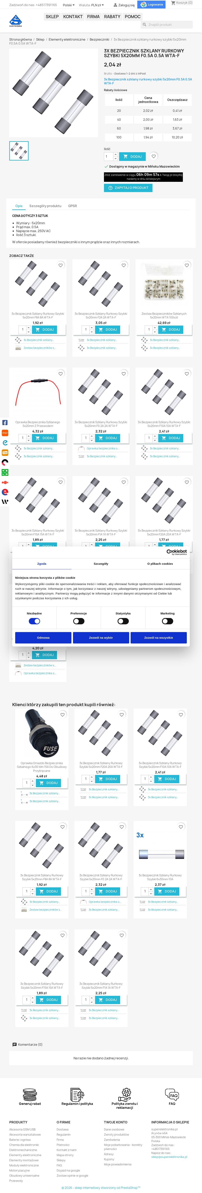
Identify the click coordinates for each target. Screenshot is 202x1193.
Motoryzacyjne (19, 1170)
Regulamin (64, 1134)
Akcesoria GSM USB (22, 1129)
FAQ (59, 1165)
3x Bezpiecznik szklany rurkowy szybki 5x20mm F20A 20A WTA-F (164, 532)
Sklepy (61, 1160)
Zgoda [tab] (41, 563)
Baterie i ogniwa (20, 1140)
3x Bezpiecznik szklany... (39, 340)
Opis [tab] (18, 206)
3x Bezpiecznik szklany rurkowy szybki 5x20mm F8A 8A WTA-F (38, 315)
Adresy (109, 1154)
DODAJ (44, 329)
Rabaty (112, 17)
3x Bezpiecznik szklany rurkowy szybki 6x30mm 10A (160, 877)
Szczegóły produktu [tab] (45, 206)
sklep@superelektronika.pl (169, 1157)
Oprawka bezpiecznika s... (103, 448)
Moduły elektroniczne (24, 1165)
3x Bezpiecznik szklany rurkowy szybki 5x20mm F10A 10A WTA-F (164, 424)
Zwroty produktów (116, 1134)
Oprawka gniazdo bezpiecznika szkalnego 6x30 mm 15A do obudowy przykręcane (42, 767)
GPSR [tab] (72, 206)
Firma (93, 17)
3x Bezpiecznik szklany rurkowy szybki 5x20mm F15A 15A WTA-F (38, 532)
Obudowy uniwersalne (24, 1175)
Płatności (63, 1145)
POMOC (133, 17)
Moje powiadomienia (117, 1164)
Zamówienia (112, 1140)
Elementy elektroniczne (25, 1155)
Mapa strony (65, 1155)
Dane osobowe (114, 1129)
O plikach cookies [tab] (160, 563)
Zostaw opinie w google (72, 1175)
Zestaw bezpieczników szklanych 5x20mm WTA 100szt (164, 315)
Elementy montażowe (24, 1160)
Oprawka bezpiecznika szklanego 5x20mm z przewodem (37, 424)
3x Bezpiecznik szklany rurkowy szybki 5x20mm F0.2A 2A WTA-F (101, 424)
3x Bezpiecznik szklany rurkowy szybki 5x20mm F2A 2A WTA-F (101, 315)
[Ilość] (108, 156)
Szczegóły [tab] (101, 563)
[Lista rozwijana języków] (69, 5)
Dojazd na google (68, 1170)
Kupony (109, 1159)
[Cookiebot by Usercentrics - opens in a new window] (169, 552)
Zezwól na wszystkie (158, 637)
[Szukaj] (167, 25)
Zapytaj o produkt (128, 187)
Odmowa (43, 637)
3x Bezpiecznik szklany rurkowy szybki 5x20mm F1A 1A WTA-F (101, 532)
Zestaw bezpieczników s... (40, 348)
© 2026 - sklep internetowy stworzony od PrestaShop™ (101, 1188)
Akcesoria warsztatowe (25, 1134)
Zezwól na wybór (101, 637)
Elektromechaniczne (23, 1150)
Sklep (52, 17)
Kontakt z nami (66, 1150)
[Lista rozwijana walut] (98, 5)
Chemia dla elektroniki (24, 1145)
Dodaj (132, 156)
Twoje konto (115, 1122)
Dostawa (62, 1129)
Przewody (16, 1181)
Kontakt (73, 17)
